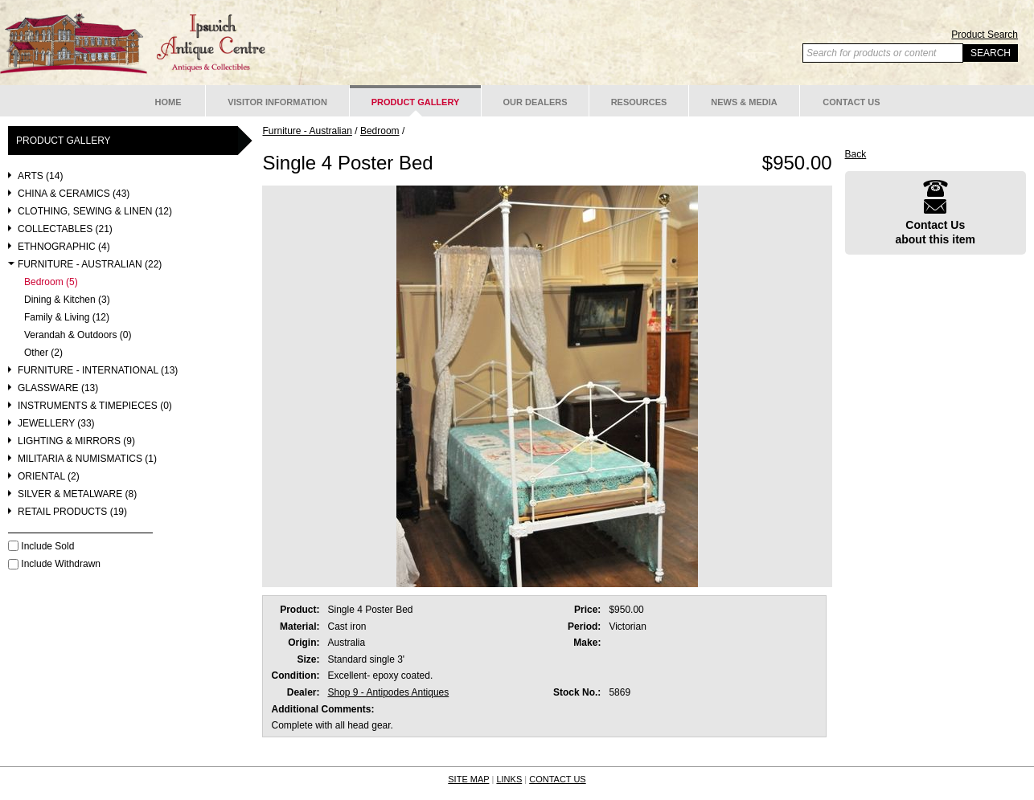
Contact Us (851, 102)
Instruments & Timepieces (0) (95, 406)
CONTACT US (557, 779)
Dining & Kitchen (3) (67, 300)
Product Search (984, 34)
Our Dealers (535, 102)
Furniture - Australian (306, 131)
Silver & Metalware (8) (77, 494)
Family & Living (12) (66, 317)
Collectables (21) (65, 229)
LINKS (509, 779)
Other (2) (43, 353)
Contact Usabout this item (935, 212)
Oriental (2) (49, 476)
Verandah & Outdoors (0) (77, 335)
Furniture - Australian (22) (90, 264)
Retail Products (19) (72, 512)
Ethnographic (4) (64, 247)
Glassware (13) (58, 388)
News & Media (744, 102)
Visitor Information (277, 102)
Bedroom (380, 131)
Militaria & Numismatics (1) (87, 459)
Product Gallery (415, 102)
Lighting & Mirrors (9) (76, 441)
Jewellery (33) (56, 423)
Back (856, 154)
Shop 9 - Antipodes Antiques (388, 692)
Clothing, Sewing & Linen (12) (95, 211)
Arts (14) (40, 176)
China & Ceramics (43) (73, 194)
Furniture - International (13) (98, 370)
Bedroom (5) (51, 282)
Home (168, 102)
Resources (639, 102)
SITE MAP (468, 779)
